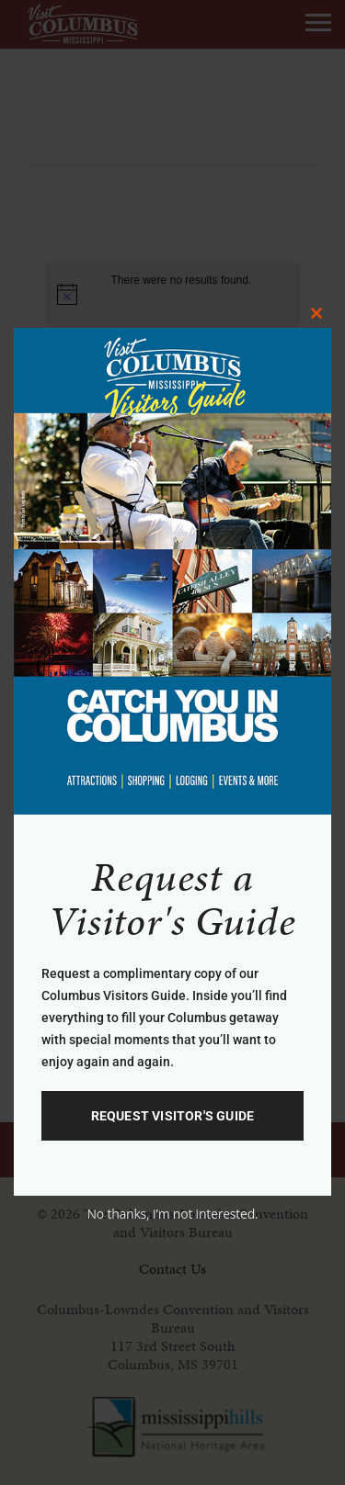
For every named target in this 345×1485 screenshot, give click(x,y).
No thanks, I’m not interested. (172, 1213)
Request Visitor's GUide (173, 1115)
